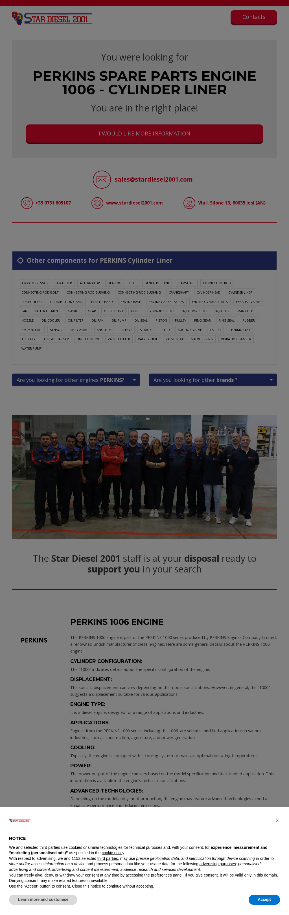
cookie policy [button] (113, 853)
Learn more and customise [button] (43, 899)
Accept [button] (264, 899)
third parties (107, 858)
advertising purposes (218, 864)
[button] (277, 820)
